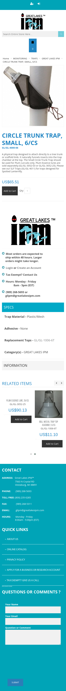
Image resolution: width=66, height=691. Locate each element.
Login (9, 268)
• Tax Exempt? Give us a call (22, 580)
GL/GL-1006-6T (44, 340)
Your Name (33, 604)
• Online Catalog (15, 549)
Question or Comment (33, 627)
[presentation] (30, 654)
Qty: (21, 190)
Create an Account (29, 268)
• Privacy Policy (15, 560)
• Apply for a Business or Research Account (32, 570)
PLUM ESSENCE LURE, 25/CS (17, 401)
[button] (31, 454)
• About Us (11, 539)
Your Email (33, 616)
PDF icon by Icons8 (7, 586)
